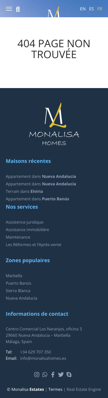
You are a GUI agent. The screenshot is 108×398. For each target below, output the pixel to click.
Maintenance (18, 237)
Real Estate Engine (84, 389)
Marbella (14, 276)
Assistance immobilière (27, 230)
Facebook (53, 375)
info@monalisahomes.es (43, 358)
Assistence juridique (24, 222)
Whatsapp (45, 375)
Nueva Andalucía (21, 298)
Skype (69, 375)
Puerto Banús (18, 283)
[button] (9, 9)
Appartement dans (41, 176)
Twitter (61, 375)
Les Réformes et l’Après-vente (33, 244)
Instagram (37, 375)
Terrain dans (24, 191)
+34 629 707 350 (35, 352)
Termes (55, 389)
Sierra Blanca (18, 291)
